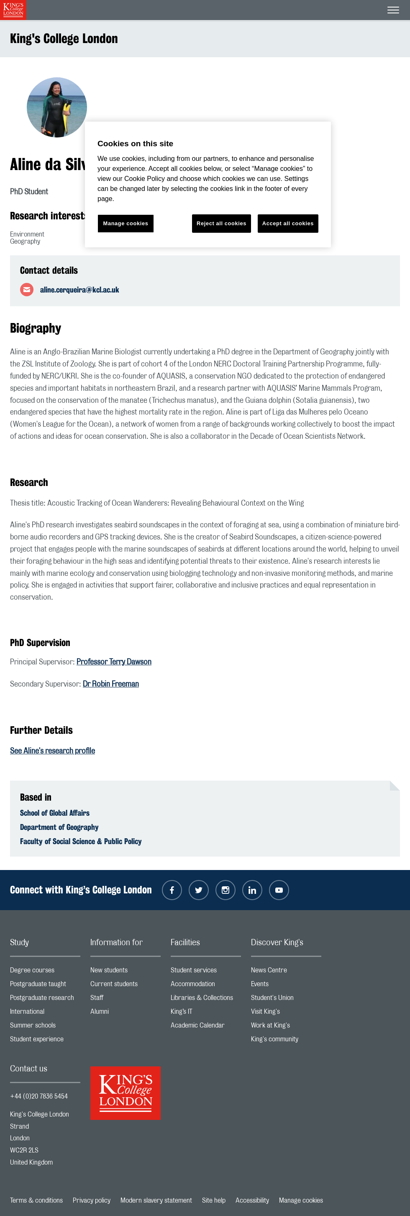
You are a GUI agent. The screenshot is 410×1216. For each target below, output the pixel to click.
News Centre (286, 972)
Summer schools (45, 1027)
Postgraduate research (45, 1000)
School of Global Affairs (55, 812)
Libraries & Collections (206, 1000)
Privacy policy (91, 1200)
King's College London (64, 38)
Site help (214, 1200)
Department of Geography (59, 827)
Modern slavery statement (156, 1200)
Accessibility (252, 1200)
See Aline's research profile (52, 751)
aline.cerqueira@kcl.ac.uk (79, 289)
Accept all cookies (288, 223)
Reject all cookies (221, 223)
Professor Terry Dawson (114, 662)
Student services (206, 972)
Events (286, 986)
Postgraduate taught (45, 986)
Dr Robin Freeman (111, 684)
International (45, 1013)
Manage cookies (301, 1200)
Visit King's (286, 1013)
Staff (125, 1000)
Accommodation (206, 986)
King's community (286, 1041)
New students (125, 972)
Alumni (125, 1013)
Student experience (45, 1041)
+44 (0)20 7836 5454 (39, 1096)
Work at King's (286, 1027)
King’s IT (206, 1013)
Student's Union (286, 1000)
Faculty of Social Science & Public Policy (81, 841)
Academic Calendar (206, 1027)
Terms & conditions (36, 1200)
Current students (125, 986)
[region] (208, 184)
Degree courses (45, 972)
